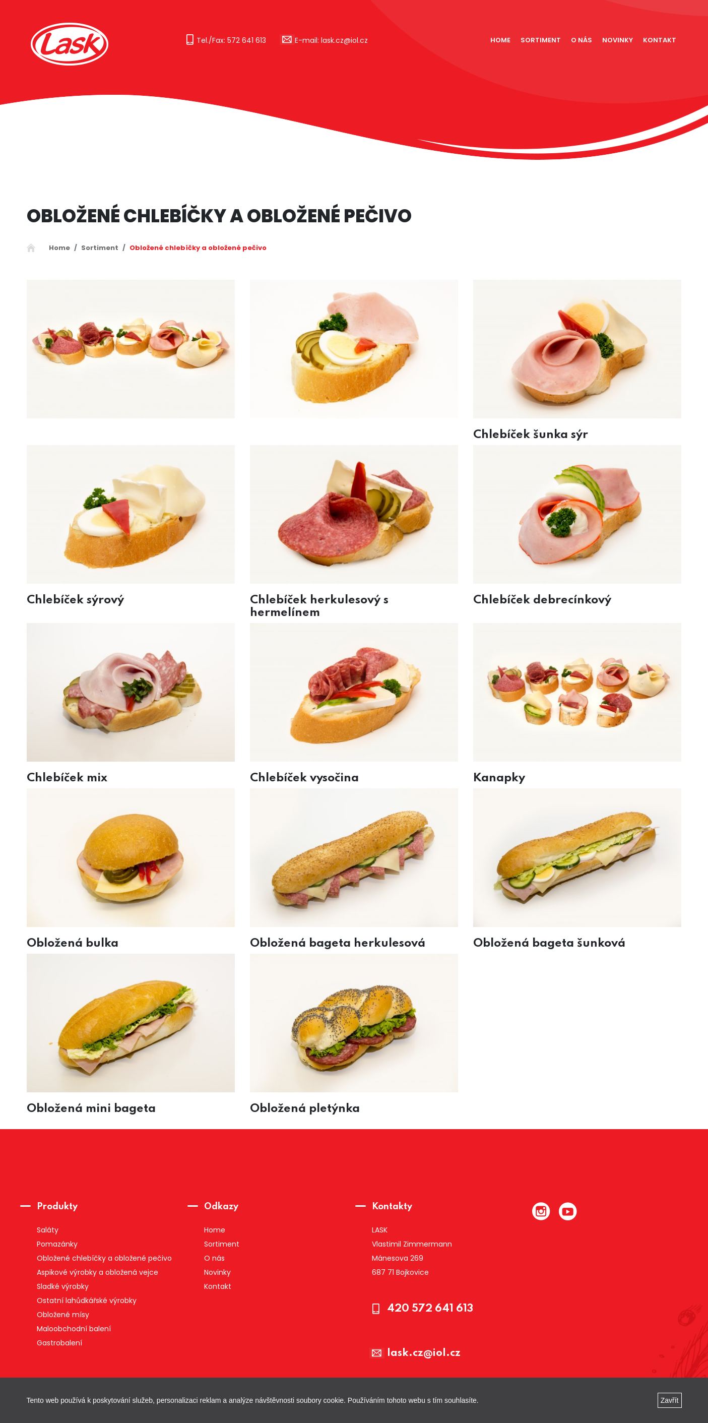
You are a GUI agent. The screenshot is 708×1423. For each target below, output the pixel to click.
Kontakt (659, 40)
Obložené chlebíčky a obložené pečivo (198, 248)
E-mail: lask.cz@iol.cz (331, 40)
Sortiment (541, 40)
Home (500, 40)
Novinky (617, 40)
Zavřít (670, 1400)
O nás (581, 40)
